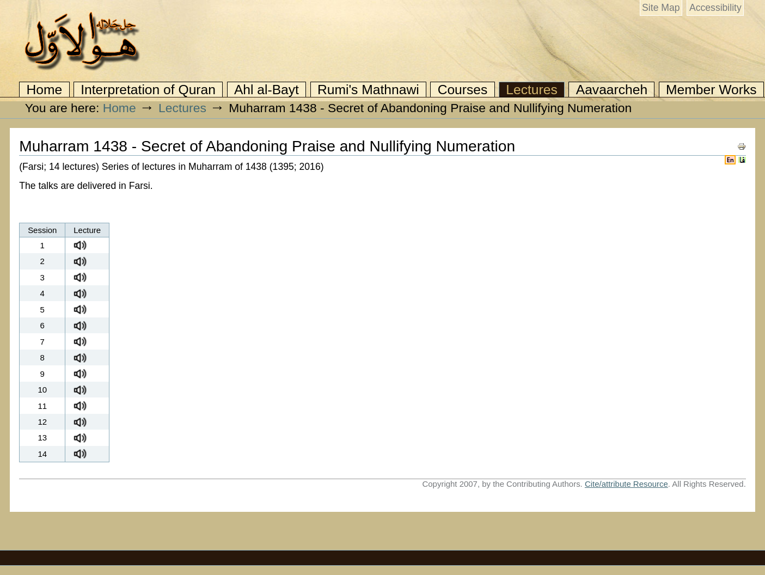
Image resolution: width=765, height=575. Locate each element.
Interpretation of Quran (148, 89)
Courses (463, 89)
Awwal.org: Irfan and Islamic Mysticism (81, 41)
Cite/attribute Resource (626, 483)
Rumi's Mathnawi (368, 89)
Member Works (711, 89)
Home (45, 89)
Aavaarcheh (611, 89)
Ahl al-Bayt (266, 89)
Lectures (531, 89)
